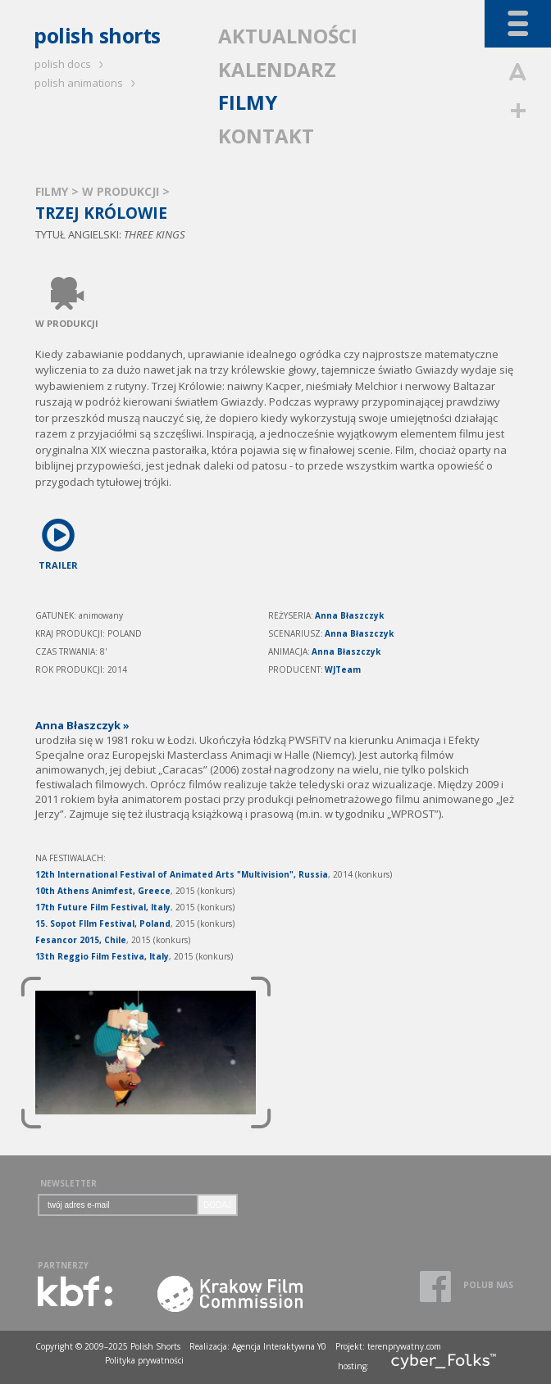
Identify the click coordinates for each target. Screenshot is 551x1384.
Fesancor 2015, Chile (80, 940)
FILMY (247, 102)
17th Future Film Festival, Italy (103, 907)
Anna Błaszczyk (349, 615)
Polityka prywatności (144, 1360)
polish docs (71, 64)
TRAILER (58, 541)
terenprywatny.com (404, 1346)
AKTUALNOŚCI (287, 35)
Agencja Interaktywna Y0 (279, 1346)
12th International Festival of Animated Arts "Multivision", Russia (181, 874)
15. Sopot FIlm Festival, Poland (103, 923)
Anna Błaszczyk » (82, 725)
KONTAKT (266, 135)
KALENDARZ (277, 69)
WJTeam (343, 669)
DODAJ (217, 1204)
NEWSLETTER (68, 1183)
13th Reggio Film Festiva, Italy (102, 956)
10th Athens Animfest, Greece (103, 890)
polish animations (87, 82)
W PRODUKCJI (122, 191)
